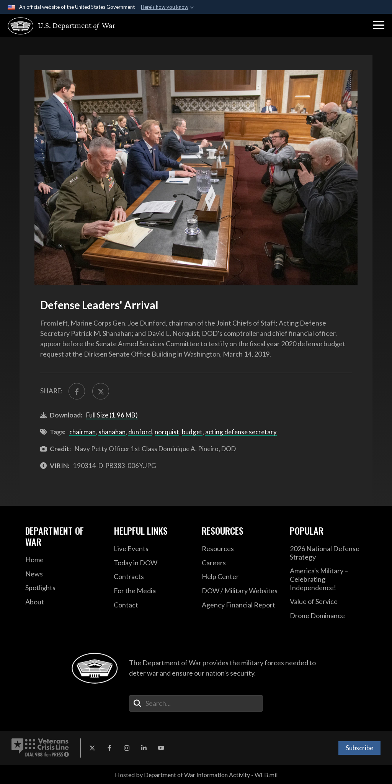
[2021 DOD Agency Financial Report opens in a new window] (240, 605)
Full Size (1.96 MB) (112, 415)
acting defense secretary (241, 432)
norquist (167, 432)
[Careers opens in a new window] (240, 563)
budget (192, 432)
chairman (82, 432)
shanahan (112, 432)
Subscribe (359, 748)
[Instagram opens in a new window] (126, 748)
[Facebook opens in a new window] (109, 748)
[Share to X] (100, 391)
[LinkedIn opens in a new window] (144, 748)
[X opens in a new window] (92, 748)
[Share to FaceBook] (77, 391)
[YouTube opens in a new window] (161, 748)
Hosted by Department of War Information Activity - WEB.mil (196, 774)
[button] (378, 25)
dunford (140, 432)
